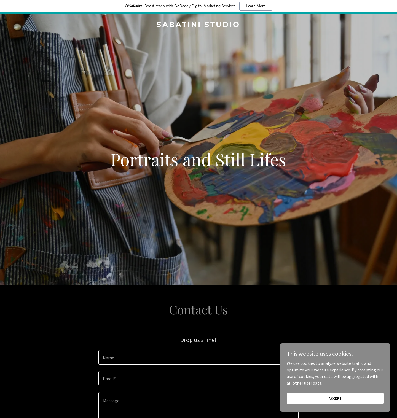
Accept (335, 398)
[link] (198, 25)
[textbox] (198, 357)
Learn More (255, 6)
